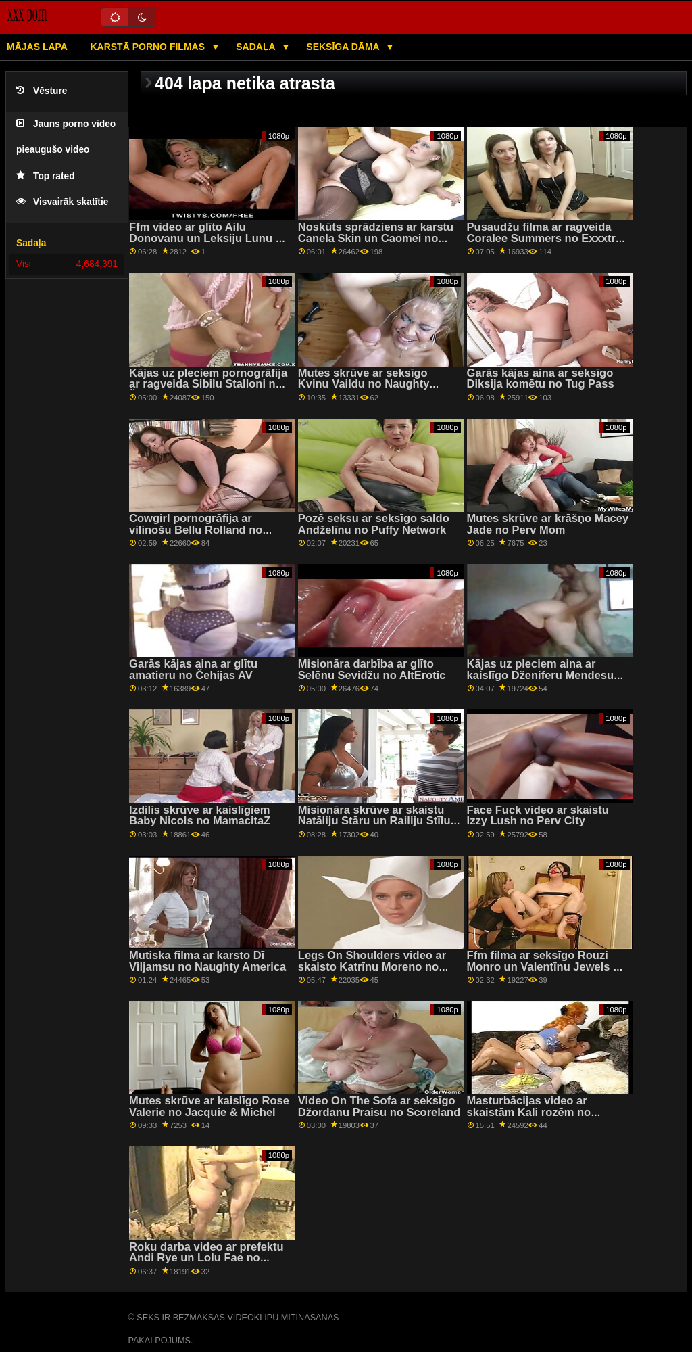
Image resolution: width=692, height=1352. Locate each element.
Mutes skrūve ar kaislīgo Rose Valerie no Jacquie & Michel (209, 1106)
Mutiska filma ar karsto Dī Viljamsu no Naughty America (207, 961)
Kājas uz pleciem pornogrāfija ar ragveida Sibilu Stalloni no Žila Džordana (208, 384)
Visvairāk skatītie (62, 202)
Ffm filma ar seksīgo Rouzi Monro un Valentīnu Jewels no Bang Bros (547, 966)
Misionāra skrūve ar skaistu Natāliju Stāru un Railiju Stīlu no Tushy (374, 821)
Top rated (45, 176)
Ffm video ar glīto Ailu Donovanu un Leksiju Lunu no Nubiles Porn (209, 238)
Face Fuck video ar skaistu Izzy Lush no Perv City (538, 815)
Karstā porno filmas (148, 46)
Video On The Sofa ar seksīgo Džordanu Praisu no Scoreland (379, 1106)
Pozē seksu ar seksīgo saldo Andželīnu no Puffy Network (373, 524)
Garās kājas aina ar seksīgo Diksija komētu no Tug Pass (540, 379)
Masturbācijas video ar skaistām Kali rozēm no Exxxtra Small (529, 1111)
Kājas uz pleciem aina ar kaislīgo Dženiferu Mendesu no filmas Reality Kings (540, 675)
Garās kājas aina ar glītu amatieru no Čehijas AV (193, 669)
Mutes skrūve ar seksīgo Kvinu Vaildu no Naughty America (364, 384)
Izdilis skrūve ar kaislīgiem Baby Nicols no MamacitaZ (199, 815)
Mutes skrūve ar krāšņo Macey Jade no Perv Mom (548, 524)
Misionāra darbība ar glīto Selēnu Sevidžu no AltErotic (372, 669)
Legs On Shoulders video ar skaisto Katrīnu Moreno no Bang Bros (372, 966)
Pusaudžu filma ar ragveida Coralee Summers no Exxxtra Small (544, 238)
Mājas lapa (37, 46)
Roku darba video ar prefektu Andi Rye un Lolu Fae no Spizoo (206, 1258)
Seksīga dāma (344, 46)
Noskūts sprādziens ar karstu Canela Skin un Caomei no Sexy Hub (375, 238)
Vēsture (41, 91)
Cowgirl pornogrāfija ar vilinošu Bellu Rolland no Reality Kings (195, 529)
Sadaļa (257, 46)
